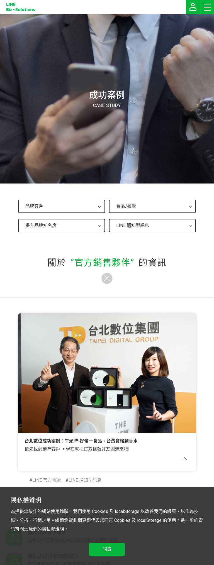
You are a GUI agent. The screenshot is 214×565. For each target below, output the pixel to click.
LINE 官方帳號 (46, 480)
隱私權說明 (53, 529)
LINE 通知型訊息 (85, 480)
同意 (107, 549)
